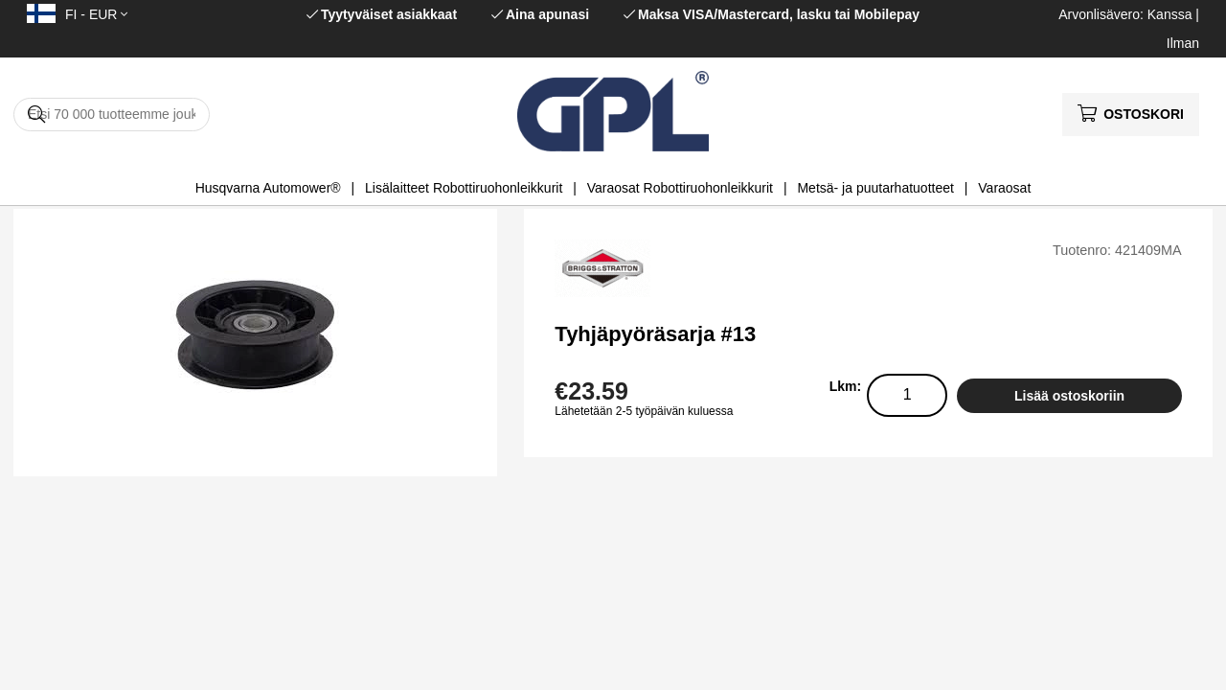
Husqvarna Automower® (268, 188)
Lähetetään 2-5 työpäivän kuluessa (644, 411)
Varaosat (1004, 188)
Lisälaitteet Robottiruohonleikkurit (463, 188)
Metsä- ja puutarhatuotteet (875, 188)
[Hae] (111, 114)
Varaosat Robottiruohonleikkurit (680, 188)
